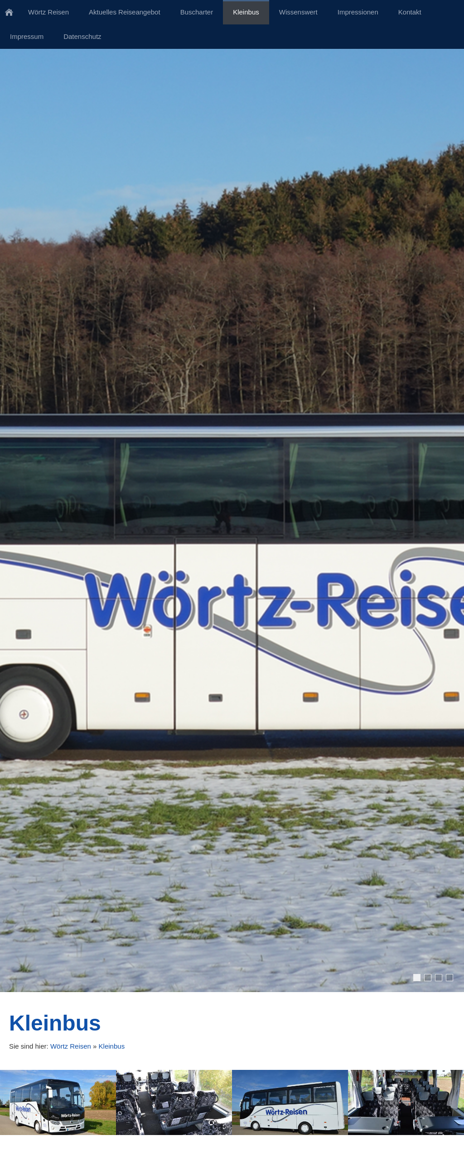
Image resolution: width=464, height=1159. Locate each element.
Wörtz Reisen (70, 1046)
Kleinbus (112, 1046)
